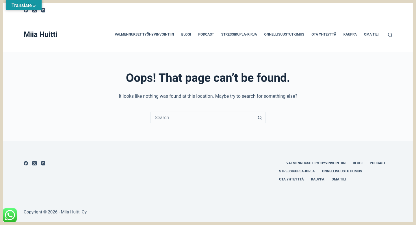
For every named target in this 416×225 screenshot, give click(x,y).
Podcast (206, 34)
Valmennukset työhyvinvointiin (144, 34)
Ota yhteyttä (323, 34)
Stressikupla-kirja (239, 34)
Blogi (186, 34)
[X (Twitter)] (34, 163)
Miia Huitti (40, 34)
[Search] (390, 35)
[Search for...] (202, 117)
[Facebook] (26, 163)
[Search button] (260, 117)
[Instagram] (43, 10)
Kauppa (350, 34)
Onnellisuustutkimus (284, 34)
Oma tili (371, 34)
